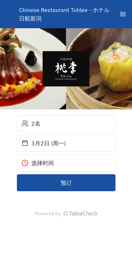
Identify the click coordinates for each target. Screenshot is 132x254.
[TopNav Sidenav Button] (123, 14)
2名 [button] (30, 123)
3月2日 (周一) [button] (43, 143)
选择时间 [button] (37, 163)
